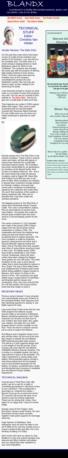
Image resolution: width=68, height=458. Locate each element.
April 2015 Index (32, 18)
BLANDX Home (15, 18)
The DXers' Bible (35, 21)
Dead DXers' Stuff (16, 21)
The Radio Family (51, 18)
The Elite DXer (19, 98)
